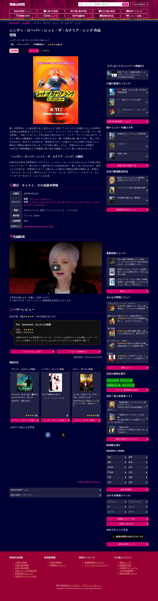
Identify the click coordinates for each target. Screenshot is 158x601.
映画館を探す (23, 15)
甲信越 (110, 472)
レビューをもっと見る (32, 352)
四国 (130, 477)
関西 (109, 462)
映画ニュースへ (126, 291)
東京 (109, 457)
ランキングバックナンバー (96, 565)
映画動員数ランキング (94, 562)
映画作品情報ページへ (20, 490)
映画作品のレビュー (24, 573)
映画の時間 (14, 23)
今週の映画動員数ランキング (119, 121)
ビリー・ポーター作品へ (85, 420)
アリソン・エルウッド (40, 199)
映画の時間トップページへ (22, 495)
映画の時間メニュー (23, 11)
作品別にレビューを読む (26, 576)
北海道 (110, 467)
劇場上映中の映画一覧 (127, 165)
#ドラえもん (112, 380)
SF (109, 507)
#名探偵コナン (113, 385)
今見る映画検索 (138, 4)
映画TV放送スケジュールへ (126, 439)
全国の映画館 (56, 562)
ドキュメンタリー (23, 44)
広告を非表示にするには (89, 482)
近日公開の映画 (107, 11)
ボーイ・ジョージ (75, 202)
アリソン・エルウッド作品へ (24, 420)
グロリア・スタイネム (34, 205)
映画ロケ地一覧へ (126, 524)
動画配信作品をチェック (127, 210)
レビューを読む (134, 15)
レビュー (33, 51)
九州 (109, 482)
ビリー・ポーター (58, 202)
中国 (109, 477)
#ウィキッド (125, 380)
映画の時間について (126, 544)
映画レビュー (126, 368)
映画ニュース (51, 15)
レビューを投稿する (78, 352)
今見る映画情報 (126, 571)
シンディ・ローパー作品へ (55, 420)
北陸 (130, 472)
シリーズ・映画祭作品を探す (127, 390)
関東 (130, 457)
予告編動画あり (39, 44)
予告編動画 (79, 15)
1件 (55, 44)
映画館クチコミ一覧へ (127, 519)
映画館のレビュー (58, 565)
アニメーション (135, 502)
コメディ (111, 512)
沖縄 (130, 482)
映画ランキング (134, 11)
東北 (130, 467)
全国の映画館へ (126, 489)
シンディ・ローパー (39, 202)
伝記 (12, 44)
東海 (130, 462)
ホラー (131, 512)
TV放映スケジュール (129, 568)
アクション (112, 502)
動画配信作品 (107, 15)
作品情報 (26, 23)
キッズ (131, 507)
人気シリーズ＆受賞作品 (26, 571)
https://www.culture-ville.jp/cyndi (39, 226)
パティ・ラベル (92, 202)
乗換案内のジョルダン (70, 585)
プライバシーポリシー (92, 585)
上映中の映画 (51, 11)
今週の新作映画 (79, 11)
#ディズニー (127, 385)
